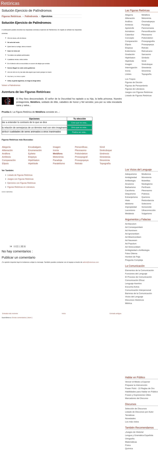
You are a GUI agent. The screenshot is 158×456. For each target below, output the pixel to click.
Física (128, 445)
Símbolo (145, 57)
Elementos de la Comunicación (139, 270)
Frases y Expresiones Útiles (138, 395)
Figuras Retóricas (11, 16)
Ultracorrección (149, 210)
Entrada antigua (115, 313)
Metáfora (146, 15)
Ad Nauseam (131, 240)
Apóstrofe (129, 28)
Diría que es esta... (79, 127)
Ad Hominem (131, 230)
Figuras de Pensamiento (136, 85)
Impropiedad (131, 207)
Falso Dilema (131, 253)
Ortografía (130, 438)
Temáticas (130, 415)
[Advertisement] (101, 30)
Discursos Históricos (134, 300)
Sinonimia (146, 71)
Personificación (149, 31)
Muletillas (146, 180)
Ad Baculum (130, 224)
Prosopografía (148, 41)
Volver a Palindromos (11, 85)
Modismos (146, 174)
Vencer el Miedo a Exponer (137, 382)
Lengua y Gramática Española (139, 435)
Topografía (146, 74)
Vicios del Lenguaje (134, 297)
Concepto (129, 38)
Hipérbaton (130, 57)
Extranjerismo (131, 197)
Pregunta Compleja (134, 260)
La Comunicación (135, 265)
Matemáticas (131, 442)
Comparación (9, 160)
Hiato (127, 200)
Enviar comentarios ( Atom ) (22, 317)
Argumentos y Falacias (138, 219)
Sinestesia (146, 67)
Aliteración (130, 18)
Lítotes (128, 74)
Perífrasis (146, 187)
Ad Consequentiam (134, 227)
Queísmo (146, 197)
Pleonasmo (147, 34)
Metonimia (58, 157)
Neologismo (147, 184)
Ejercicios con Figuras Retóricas (21, 183)
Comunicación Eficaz (135, 280)
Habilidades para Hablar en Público (141, 392)
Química (129, 448)
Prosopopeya (148, 44)
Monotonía (146, 177)
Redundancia (148, 200)
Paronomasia (148, 28)
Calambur (129, 34)
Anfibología (130, 180)
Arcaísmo (129, 184)
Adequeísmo (131, 174)
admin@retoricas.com (91, 262)
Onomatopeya (148, 21)
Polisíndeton (147, 38)
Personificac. (81, 147)
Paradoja (57, 160)
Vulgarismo (147, 213)
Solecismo (146, 203)
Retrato (145, 48)
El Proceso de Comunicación (138, 277)
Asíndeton (130, 31)
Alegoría (129, 15)
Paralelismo (59, 163)
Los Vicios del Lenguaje (138, 169)
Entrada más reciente (10, 313)
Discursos (130, 404)
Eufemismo (130, 51)
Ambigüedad (131, 177)
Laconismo (130, 210)
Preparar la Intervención (136, 385)
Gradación (130, 54)
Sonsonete (147, 207)
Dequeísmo (130, 194)
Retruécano (147, 51)
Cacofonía (130, 190)
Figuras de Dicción (133, 82)
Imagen (128, 64)
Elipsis (5, 163)
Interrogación (131, 67)
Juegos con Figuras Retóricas (20, 179)
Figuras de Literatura (134, 89)
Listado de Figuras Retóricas (20, 175)
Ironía (127, 71)
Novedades (130, 418)
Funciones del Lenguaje (136, 273)
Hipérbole (129, 61)
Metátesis (129, 213)
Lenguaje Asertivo (133, 283)
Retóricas (10, 3)
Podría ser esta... (79, 132)
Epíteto (31, 153)
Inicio (64, 313)
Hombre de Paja (132, 257)
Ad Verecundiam (132, 247)
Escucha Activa (132, 287)
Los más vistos (132, 422)
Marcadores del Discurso (136, 398)
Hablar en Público (135, 377)
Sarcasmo (146, 54)
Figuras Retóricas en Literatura (21, 187)
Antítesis (129, 25)
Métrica (128, 303)
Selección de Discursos (136, 408)
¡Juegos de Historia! (134, 432)
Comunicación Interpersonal (138, 290)
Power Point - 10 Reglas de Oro (139, 388)
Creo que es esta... (79, 123)
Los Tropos (130, 79)
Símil (144, 61)
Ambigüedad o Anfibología (137, 250)
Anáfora (128, 21)
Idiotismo (129, 203)
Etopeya (129, 48)
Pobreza (145, 194)
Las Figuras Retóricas (137, 10)
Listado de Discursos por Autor (139, 412)
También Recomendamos (139, 427)
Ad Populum (130, 243)
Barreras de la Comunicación (138, 293)
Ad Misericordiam (133, 237)
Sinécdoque (147, 64)
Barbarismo (130, 187)
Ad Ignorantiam (132, 234)
